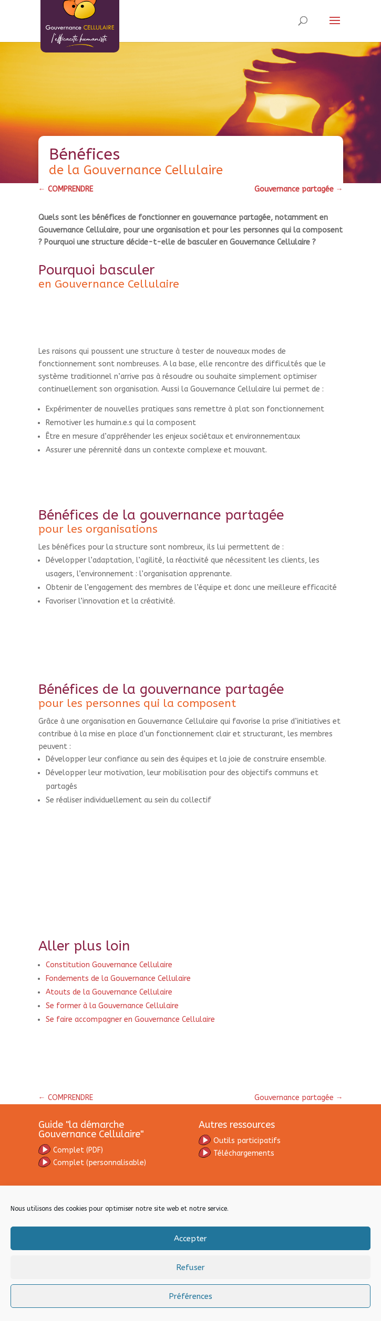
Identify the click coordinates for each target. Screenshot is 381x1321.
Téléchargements (236, 1153)
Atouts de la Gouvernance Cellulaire (109, 992)
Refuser (190, 1267)
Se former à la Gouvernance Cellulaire (112, 1005)
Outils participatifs (240, 1140)
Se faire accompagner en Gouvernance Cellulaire (130, 1019)
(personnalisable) (92, 1162)
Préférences (190, 1296)
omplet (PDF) (78, 1150)
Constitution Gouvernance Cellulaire (109, 964)
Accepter (190, 1238)
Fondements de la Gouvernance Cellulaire (118, 978)
